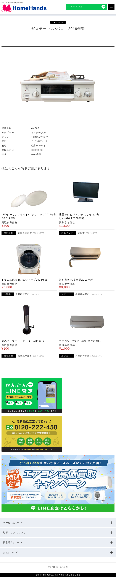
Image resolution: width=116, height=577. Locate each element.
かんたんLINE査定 (75, 7)
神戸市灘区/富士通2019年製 (76, 279)
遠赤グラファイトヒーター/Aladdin (23, 341)
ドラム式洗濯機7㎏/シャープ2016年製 (25, 279)
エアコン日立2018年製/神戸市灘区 (80, 341)
